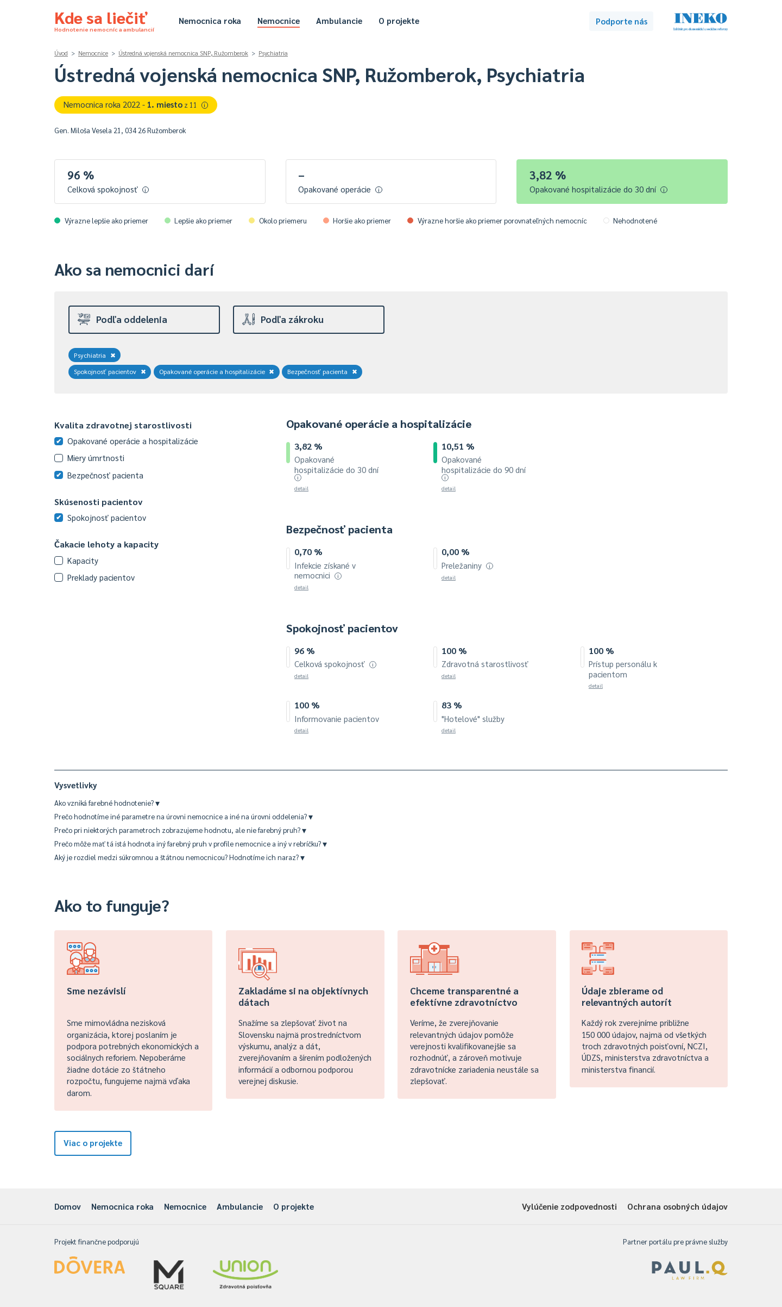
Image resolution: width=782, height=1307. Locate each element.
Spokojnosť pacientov (110, 371)
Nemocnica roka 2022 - (136, 104)
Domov (67, 1206)
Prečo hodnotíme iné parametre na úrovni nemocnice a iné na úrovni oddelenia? (183, 816)
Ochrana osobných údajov (677, 1206)
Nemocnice (278, 20)
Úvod (61, 53)
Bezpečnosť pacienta (322, 371)
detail (301, 487)
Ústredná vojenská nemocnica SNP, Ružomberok (183, 53)
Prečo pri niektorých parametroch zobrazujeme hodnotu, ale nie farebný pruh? (180, 830)
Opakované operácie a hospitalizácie (217, 371)
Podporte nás (621, 21)
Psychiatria (273, 53)
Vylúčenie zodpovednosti (569, 1206)
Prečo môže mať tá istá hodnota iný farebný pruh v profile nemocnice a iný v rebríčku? (190, 843)
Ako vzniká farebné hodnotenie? (107, 802)
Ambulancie (339, 20)
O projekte (399, 20)
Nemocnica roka (210, 20)
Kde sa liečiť (104, 20)
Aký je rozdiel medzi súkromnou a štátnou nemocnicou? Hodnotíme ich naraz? (179, 857)
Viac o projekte (93, 1142)
